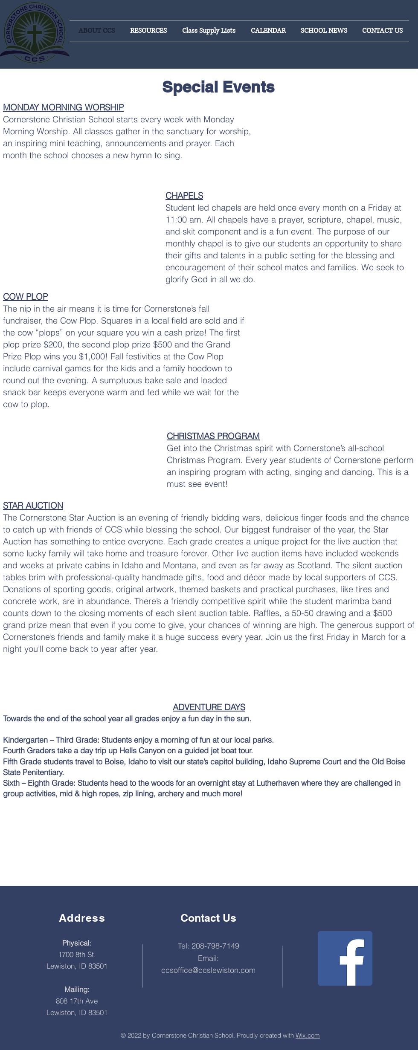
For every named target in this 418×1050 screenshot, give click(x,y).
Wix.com (308, 1035)
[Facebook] (345, 958)
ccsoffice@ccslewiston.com (208, 970)
